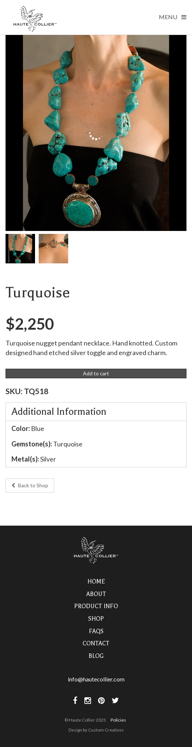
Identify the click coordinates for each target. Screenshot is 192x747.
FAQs (96, 631)
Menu (172, 16)
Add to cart (96, 373)
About (96, 594)
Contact (96, 643)
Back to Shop (29, 485)
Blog (96, 656)
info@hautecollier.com (96, 679)
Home (96, 581)
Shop (96, 619)
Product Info (96, 606)
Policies (118, 720)
